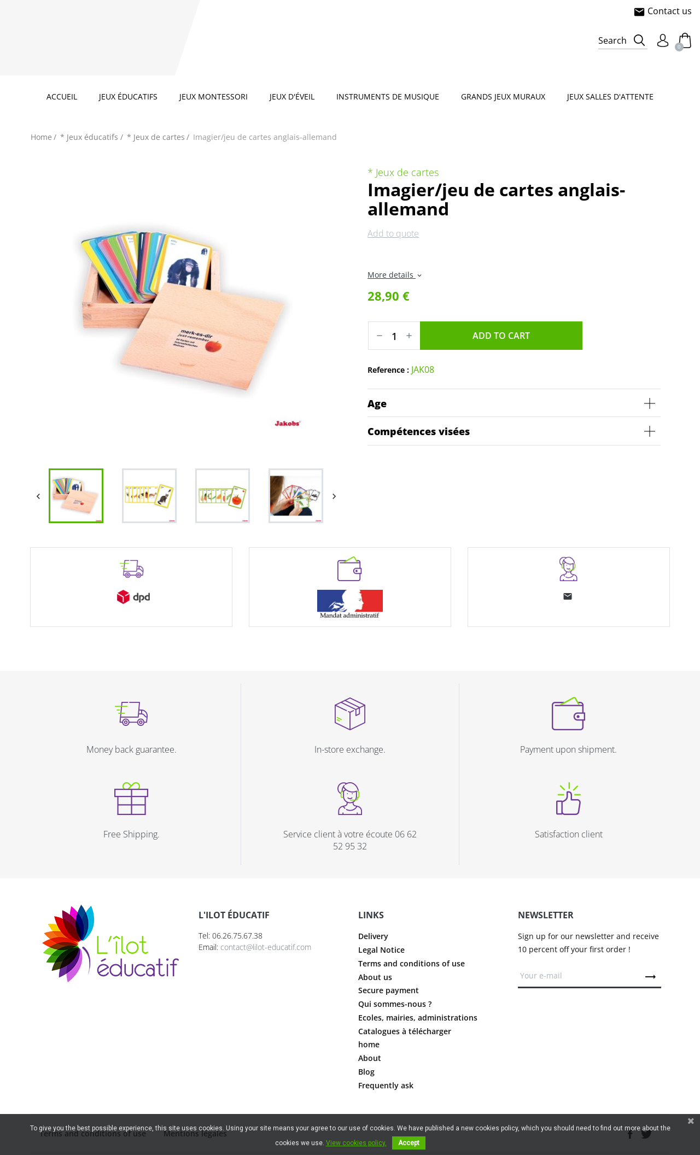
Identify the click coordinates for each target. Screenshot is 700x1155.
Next (334, 496)
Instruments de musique (387, 96)
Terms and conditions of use (411, 963)
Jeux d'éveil (292, 96)
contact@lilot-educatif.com (265, 947)
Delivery (373, 936)
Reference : (388, 370)
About (369, 1058)
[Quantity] (394, 335)
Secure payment (388, 990)
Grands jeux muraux (503, 96)
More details (395, 274)
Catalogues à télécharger (404, 1031)
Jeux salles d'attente (610, 96)
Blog (366, 1071)
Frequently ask (385, 1085)
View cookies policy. (356, 1143)
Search (612, 40)
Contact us (662, 11)
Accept (408, 1143)
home (369, 1044)
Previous (38, 496)
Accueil (61, 96)
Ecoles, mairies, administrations (417, 1017)
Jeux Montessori (213, 96)
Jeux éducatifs (128, 96)
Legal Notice (381, 950)
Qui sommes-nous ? (394, 1004)
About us (375, 977)
